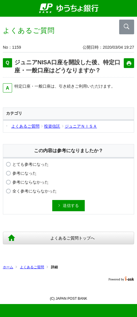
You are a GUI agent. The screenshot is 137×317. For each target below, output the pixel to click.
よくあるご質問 (32, 267)
